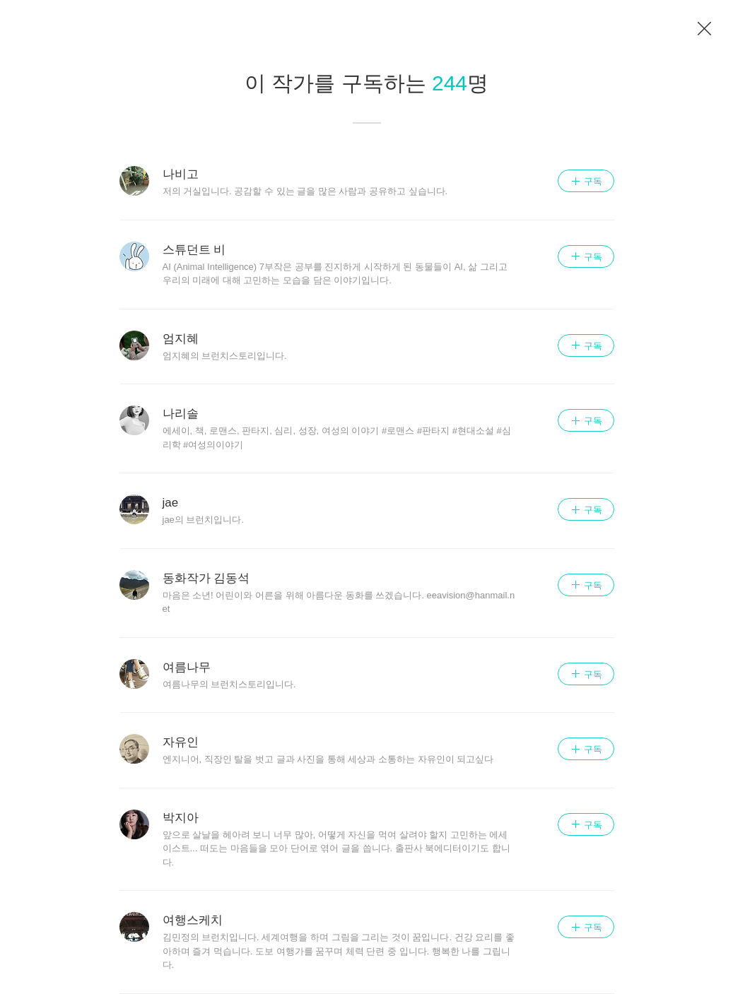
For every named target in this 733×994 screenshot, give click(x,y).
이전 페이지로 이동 (705, 29)
